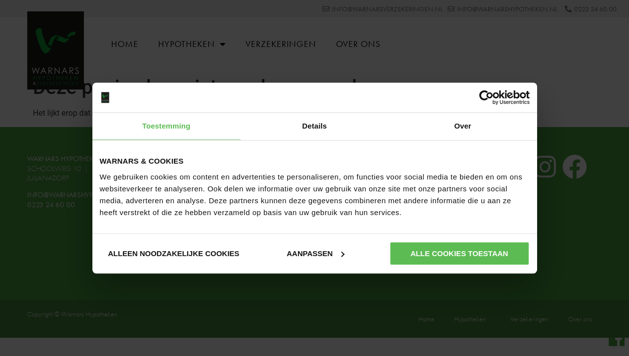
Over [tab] (462, 126)
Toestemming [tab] (166, 126)
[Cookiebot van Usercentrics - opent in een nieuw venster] (486, 97)
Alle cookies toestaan (459, 253)
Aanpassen (315, 253)
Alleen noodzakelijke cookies (174, 253)
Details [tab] (314, 126)
